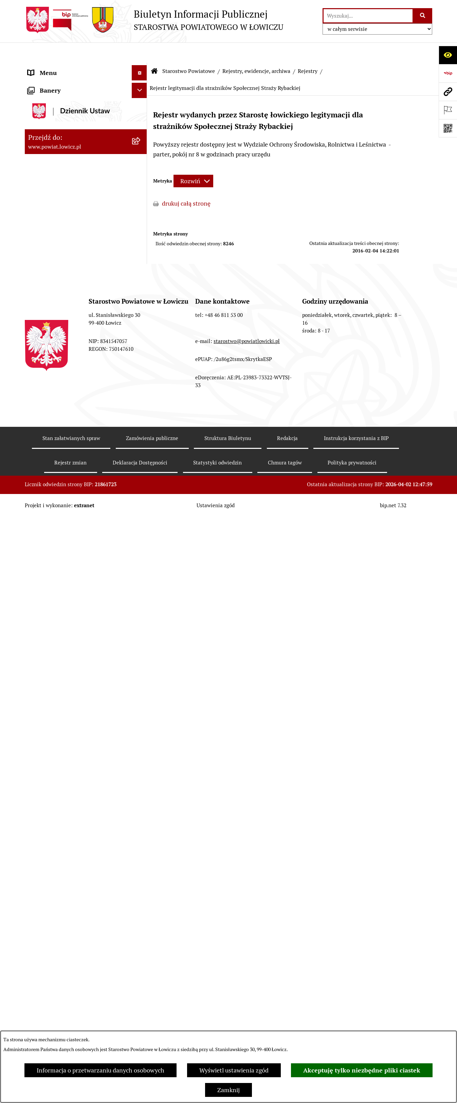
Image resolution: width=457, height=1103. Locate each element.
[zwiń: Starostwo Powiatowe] (141, 253)
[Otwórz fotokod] (448, 128)
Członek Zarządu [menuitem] (51, 168)
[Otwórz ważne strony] (448, 110)
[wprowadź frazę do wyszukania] (368, 15)
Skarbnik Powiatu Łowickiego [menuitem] (67, 198)
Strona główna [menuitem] (47, 68)
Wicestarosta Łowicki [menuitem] (56, 152)
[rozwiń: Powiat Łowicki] (141, 107)
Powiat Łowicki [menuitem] (48, 107)
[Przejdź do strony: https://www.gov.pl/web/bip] (448, 73)
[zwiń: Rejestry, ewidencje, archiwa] (141, 340)
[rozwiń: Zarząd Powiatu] (141, 122)
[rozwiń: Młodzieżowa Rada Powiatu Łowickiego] (141, 229)
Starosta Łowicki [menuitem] (50, 137)
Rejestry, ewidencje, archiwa (256, 50)
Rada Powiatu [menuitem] (46, 213)
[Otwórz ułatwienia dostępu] (448, 55)
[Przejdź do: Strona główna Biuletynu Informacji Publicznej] (154, 50)
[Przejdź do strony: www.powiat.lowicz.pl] (448, 91)
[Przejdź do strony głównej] (154, 20)
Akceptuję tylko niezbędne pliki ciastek (361, 1070)
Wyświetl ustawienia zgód (234, 1070)
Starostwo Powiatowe (188, 50)
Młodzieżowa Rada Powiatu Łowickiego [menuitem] (65, 233)
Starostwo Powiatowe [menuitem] (57, 253)
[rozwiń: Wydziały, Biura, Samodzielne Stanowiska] (141, 273)
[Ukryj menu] (139, 52)
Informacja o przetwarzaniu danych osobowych (100, 1070)
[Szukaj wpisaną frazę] (423, 15)
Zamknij (228, 1090)
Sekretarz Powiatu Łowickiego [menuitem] (68, 183)
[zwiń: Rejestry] (141, 359)
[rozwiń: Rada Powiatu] (141, 214)
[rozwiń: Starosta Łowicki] (141, 137)
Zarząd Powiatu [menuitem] (49, 122)
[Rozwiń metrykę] (193, 160)
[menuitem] (86, 87)
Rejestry (307, 50)
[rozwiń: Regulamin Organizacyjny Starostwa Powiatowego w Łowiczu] (141, 302)
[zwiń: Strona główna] (141, 68)
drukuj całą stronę (186, 183)
